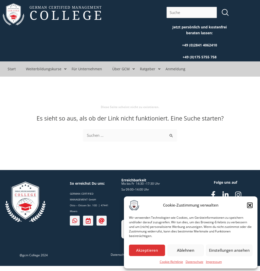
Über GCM (121, 68)
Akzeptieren (147, 250)
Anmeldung (175, 68)
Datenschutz (194, 262)
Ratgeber (147, 68)
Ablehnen (185, 250)
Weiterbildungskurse (43, 68)
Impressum (214, 262)
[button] (249, 205)
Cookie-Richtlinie (171, 262)
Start (12, 68)
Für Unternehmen (87, 68)
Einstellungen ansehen (229, 250)
